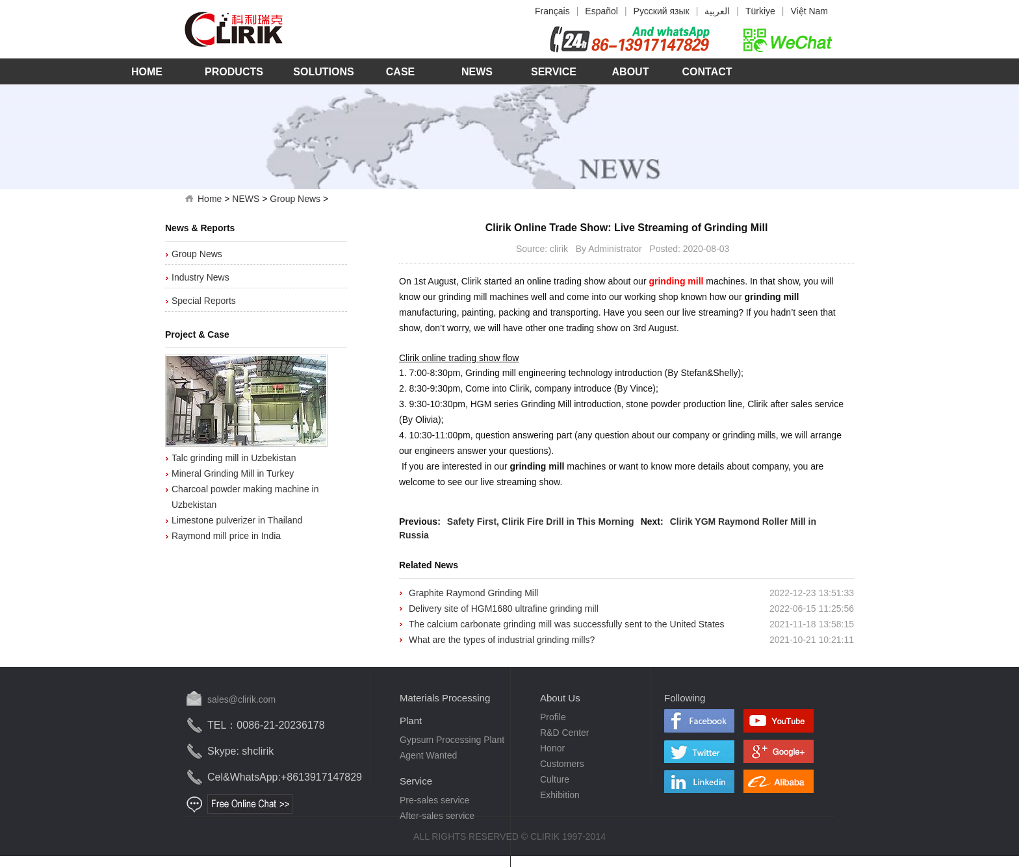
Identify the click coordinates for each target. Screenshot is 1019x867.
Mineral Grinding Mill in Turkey (233, 473)
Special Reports (204, 300)
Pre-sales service (434, 800)
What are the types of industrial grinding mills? (502, 640)
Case (400, 71)
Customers (562, 764)
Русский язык (662, 11)
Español (601, 11)
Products (234, 71)
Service (553, 71)
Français (552, 11)
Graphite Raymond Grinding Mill (473, 593)
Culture (554, 779)
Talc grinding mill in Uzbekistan (234, 458)
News (477, 71)
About (630, 71)
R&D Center (564, 732)
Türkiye (760, 11)
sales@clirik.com (241, 699)
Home (146, 71)
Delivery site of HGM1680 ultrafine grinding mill (504, 608)
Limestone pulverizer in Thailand (237, 520)
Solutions (323, 71)
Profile (553, 717)
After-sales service (437, 815)
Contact (707, 71)
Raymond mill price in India (226, 536)
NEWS (245, 199)
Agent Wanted (428, 755)
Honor (552, 748)
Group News (295, 199)
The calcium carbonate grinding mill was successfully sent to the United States (567, 624)
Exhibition (560, 795)
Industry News (200, 277)
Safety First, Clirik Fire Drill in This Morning (540, 521)
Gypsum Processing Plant (452, 740)
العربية (717, 11)
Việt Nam (809, 11)
